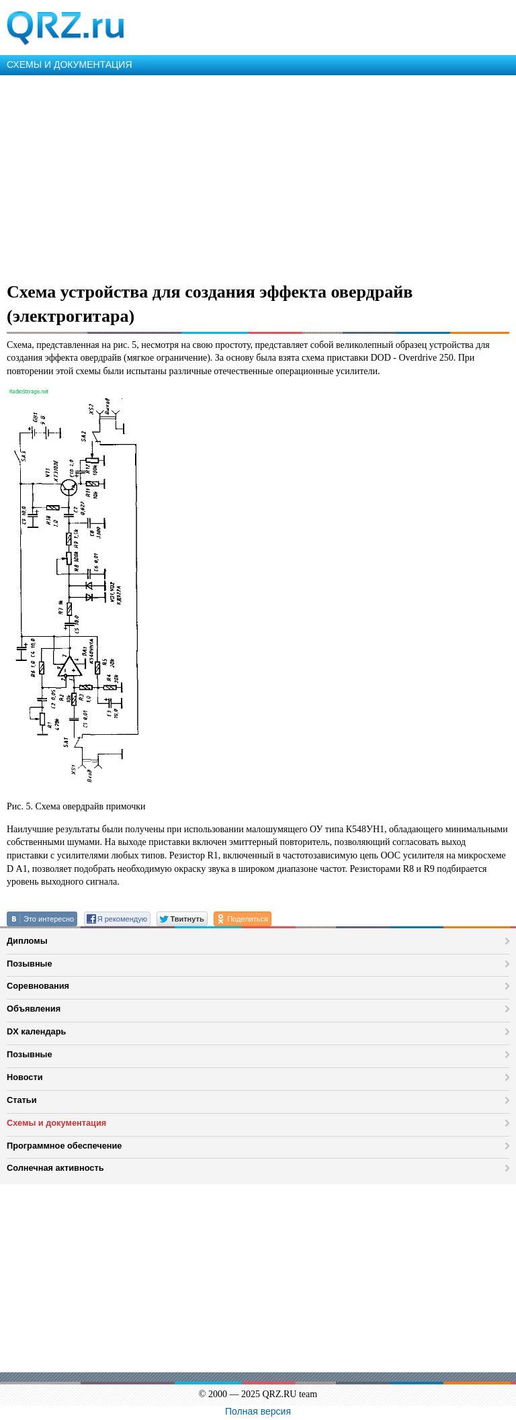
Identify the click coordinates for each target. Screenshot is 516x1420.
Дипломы (27, 941)
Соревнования (38, 986)
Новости (25, 1077)
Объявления (33, 1009)
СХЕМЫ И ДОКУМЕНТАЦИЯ (69, 64)
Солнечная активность (55, 1168)
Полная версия (258, 1411)
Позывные (29, 964)
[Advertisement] (258, 176)
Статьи (22, 1100)
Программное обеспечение (64, 1146)
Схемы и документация (56, 1123)
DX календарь (36, 1031)
